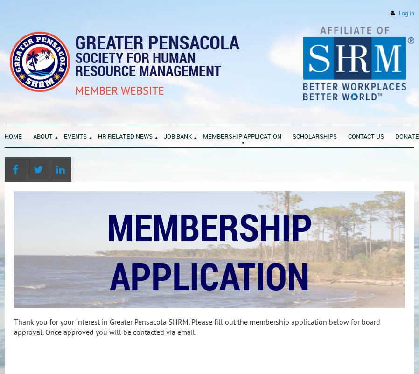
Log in (406, 13)
